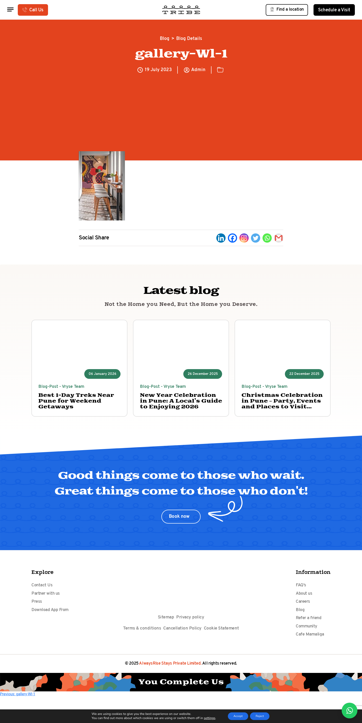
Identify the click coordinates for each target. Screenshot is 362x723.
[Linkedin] (221, 238)
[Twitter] (255, 238)
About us (305, 598)
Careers (303, 608)
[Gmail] (278, 238)
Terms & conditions (140, 633)
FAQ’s (301, 589)
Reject (261, 716)
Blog (164, 39)
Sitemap (165, 621)
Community (308, 635)
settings (206, 718)
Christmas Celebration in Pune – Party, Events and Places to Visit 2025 (282, 403)
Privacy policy (190, 621)
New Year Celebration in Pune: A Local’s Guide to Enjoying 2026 (179, 403)
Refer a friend (310, 626)
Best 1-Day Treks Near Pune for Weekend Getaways (75, 403)
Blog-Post (49, 388)
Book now (180, 520)
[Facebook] (232, 238)
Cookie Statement (222, 633)
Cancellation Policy (182, 633)
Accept (236, 716)
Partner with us (47, 598)
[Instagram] (244, 238)
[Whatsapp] (267, 238)
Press (36, 608)
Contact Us (42, 589)
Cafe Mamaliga (311, 645)
